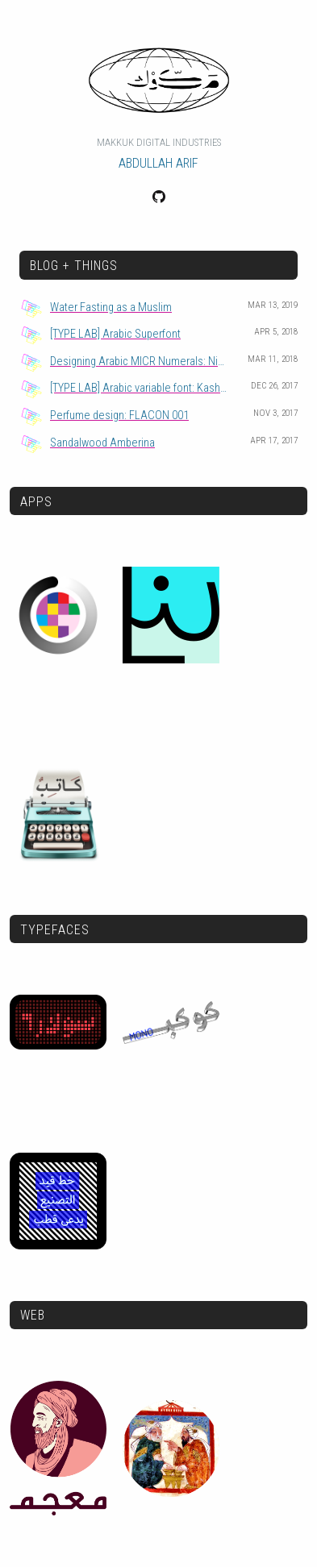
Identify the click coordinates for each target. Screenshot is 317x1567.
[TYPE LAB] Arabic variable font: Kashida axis (145, 388)
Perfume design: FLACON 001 (119, 415)
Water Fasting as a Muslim (111, 307)
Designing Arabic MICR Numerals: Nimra (143, 361)
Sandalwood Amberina (102, 443)
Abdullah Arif (158, 163)
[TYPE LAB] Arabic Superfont (115, 334)
